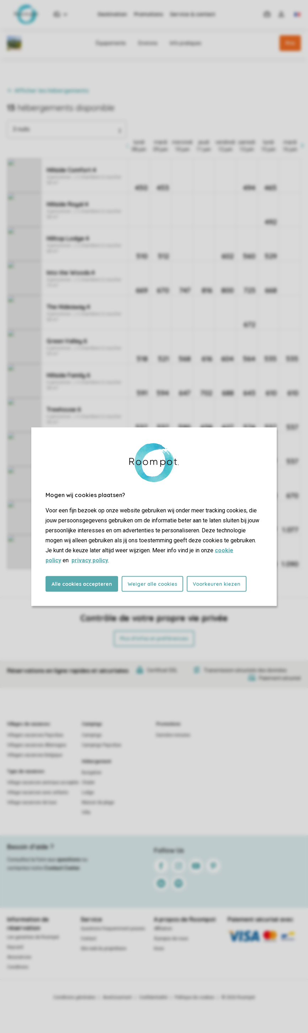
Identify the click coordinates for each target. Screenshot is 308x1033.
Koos (159, 948)
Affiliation (163, 928)
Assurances (19, 957)
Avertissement (117, 997)
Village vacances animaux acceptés (43, 782)
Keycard (15, 947)
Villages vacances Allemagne (36, 745)
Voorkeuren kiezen (216, 583)
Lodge (88, 792)
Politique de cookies (194, 997)
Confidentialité (153, 997)
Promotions (148, 14)
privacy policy (89, 560)
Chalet (88, 782)
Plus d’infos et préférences (154, 638)
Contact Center (62, 868)
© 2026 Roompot (238, 997)
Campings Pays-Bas (101, 745)
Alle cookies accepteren (82, 583)
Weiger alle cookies (152, 583)
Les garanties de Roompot (33, 937)
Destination (112, 14)
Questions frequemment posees (113, 928)
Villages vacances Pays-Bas (35, 735)
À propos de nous (171, 938)
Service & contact (192, 14)
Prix (290, 43)
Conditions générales (74, 997)
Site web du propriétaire (103, 948)
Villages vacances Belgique (34, 755)
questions (69, 859)
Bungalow (91, 772)
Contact (88, 938)
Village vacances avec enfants (37, 792)
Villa (86, 812)
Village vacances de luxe (32, 802)
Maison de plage (98, 802)
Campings (92, 724)
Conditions (17, 967)
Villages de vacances (28, 724)
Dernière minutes (173, 735)
